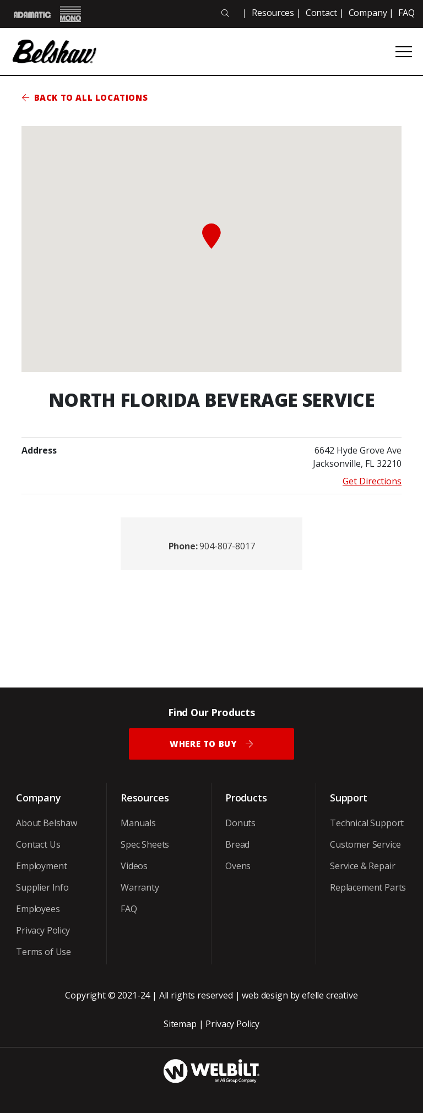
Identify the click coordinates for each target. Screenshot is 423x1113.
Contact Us (38, 844)
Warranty (140, 887)
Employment (41, 866)
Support (348, 797)
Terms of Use (43, 952)
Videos (134, 866)
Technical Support (367, 823)
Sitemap (180, 1024)
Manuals (138, 823)
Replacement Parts (368, 887)
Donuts (240, 823)
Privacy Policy (43, 930)
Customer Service (365, 844)
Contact (321, 13)
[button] (211, 236)
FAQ (406, 13)
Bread (237, 844)
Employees (38, 909)
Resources (273, 13)
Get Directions (372, 481)
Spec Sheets (145, 844)
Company (368, 13)
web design (265, 995)
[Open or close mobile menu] (403, 51)
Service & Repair (362, 866)
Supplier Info (42, 887)
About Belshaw (46, 823)
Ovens (238, 866)
